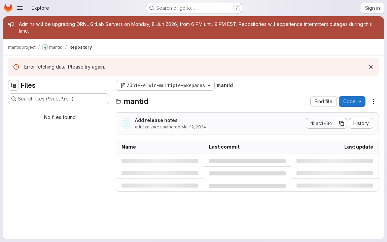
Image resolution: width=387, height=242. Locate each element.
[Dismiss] (371, 67)
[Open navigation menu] (19, 8)
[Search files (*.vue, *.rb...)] (58, 98)
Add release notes (156, 120)
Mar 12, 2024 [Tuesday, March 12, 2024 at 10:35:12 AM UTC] (193, 126)
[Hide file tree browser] (13, 85)
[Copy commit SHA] (341, 123)
